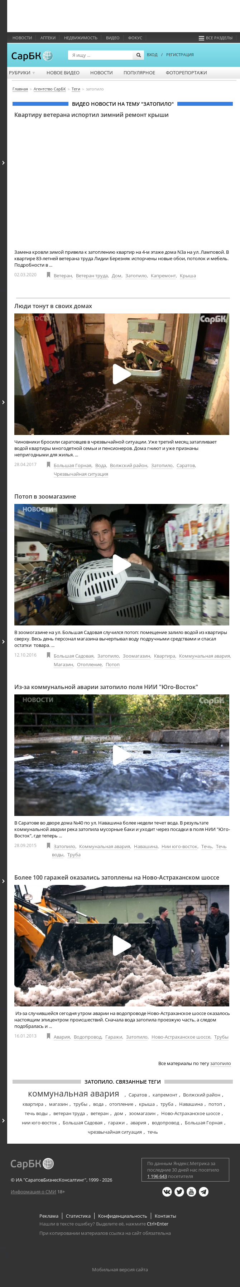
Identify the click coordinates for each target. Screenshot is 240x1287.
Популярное (139, 72)
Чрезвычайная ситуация (81, 474)
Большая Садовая (73, 656)
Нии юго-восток (179, 846)
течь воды (36, 1113)
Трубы (221, 1037)
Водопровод (87, 1037)
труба (166, 1104)
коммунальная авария (73, 1093)
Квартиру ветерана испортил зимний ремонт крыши (91, 115)
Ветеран (63, 275)
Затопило (136, 275)
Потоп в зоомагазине (45, 496)
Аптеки (48, 37)
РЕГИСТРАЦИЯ (180, 54)
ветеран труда (69, 1113)
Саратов (186, 465)
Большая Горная (72, 465)
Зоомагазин (136, 656)
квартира (33, 1104)
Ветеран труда (92, 275)
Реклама (48, 1216)
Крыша (188, 275)
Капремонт (163, 275)
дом (118, 1113)
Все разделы (215, 37)
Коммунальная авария (204, 656)
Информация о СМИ (33, 1191)
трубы (80, 1104)
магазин (58, 1104)
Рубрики (22, 72)
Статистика (78, 1216)
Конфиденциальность (122, 1216)
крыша (147, 1104)
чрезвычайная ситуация (115, 1132)
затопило (220, 1063)
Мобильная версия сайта (120, 1269)
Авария (62, 1037)
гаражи (116, 1122)
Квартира (164, 656)
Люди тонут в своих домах (53, 306)
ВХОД (152, 54)
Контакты (165, 1216)
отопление (121, 1104)
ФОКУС (135, 37)
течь (153, 1132)
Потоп (113, 664)
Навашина (146, 846)
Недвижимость (80, 37)
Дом (116, 275)
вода (98, 1104)
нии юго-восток (39, 1122)
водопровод (165, 1122)
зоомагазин (142, 1113)
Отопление (89, 664)
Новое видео (63, 72)
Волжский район (128, 465)
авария (138, 1122)
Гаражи (113, 1037)
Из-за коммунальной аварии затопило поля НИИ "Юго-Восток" (106, 687)
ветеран (100, 1113)
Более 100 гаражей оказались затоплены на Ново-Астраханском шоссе (116, 877)
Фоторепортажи (186, 72)
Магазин (63, 664)
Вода (100, 465)
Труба (74, 854)
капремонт (165, 1095)
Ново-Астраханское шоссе (181, 1037)
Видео (113, 37)
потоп (215, 1104)
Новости (22, 37)
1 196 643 (157, 1176)
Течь (206, 846)
